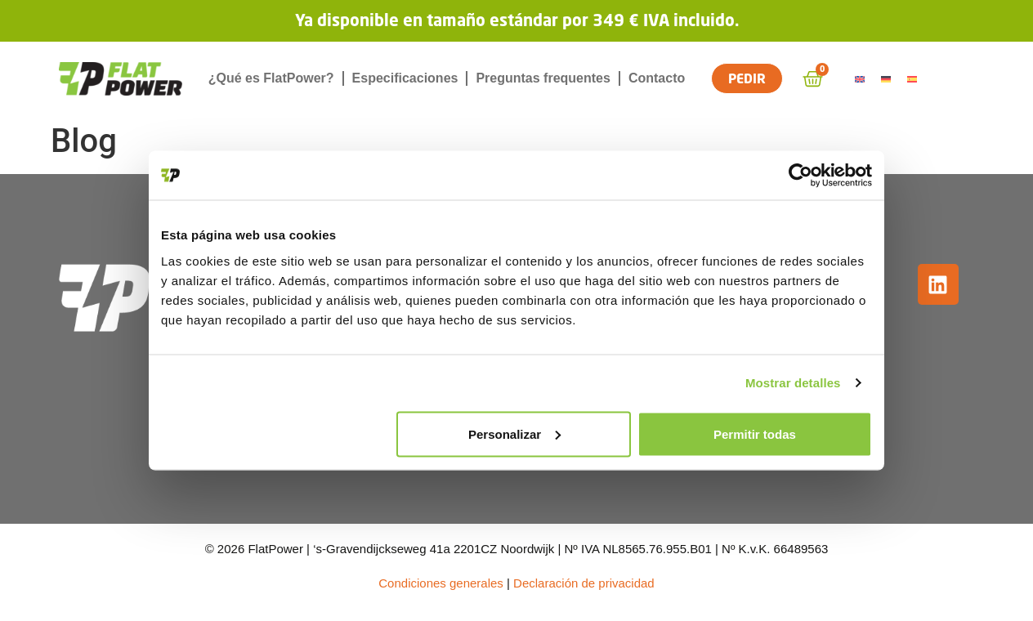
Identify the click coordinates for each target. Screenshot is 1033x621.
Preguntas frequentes (543, 78)
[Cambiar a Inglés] (862, 79)
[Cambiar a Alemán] (888, 79)
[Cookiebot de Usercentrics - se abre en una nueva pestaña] (800, 175)
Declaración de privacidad (584, 583)
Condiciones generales (440, 583)
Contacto (656, 78)
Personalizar (514, 433)
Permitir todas (754, 433)
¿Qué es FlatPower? (271, 78)
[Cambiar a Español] (914, 79)
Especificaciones (405, 78)
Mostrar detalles (793, 383)
